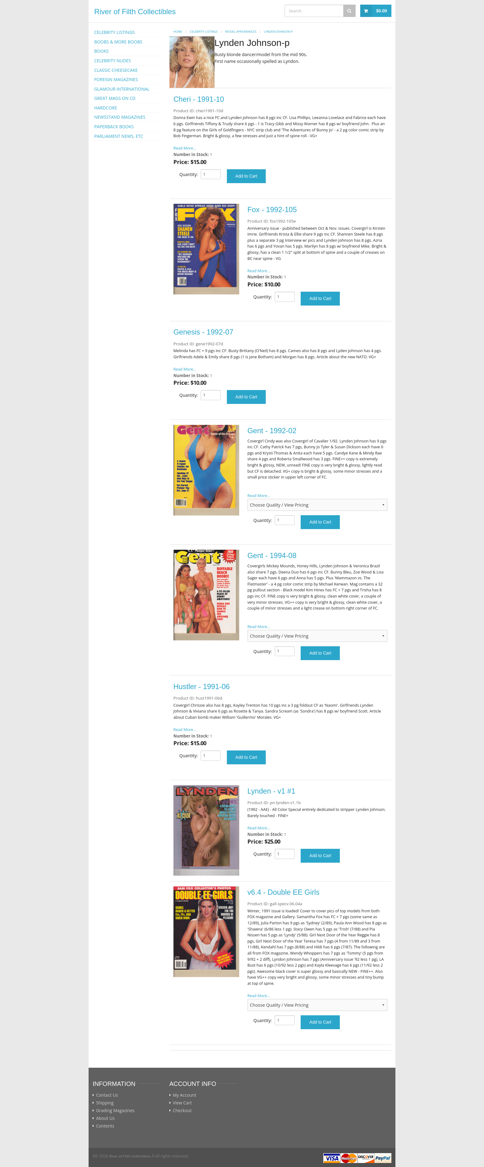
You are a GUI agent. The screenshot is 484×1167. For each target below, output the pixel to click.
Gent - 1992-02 (272, 431)
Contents (105, 1126)
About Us (105, 1118)
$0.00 (381, 10)
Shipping (105, 1103)
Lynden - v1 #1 (271, 791)
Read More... (184, 148)
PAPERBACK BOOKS (114, 126)
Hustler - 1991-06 (201, 687)
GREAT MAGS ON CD (115, 98)
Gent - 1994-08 (272, 556)
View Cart (182, 1103)
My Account (184, 1095)
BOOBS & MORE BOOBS (118, 42)
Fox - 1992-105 (272, 210)
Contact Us (107, 1095)
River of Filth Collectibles (135, 11)
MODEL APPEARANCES (241, 32)
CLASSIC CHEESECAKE (116, 70)
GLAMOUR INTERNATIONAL (122, 89)
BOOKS (101, 51)
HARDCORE (105, 108)
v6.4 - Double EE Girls (284, 892)
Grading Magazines (115, 1110)
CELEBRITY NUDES (112, 61)
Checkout (182, 1110)
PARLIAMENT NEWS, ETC (118, 136)
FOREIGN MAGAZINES (116, 79)
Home (177, 32)
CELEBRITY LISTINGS (114, 32)
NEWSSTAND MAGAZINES (119, 117)
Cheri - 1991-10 (198, 99)
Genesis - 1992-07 (203, 332)
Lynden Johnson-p (278, 32)
